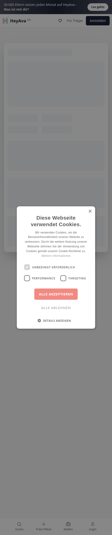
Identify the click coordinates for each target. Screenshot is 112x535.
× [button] (90, 211)
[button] (56, 320)
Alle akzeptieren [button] (56, 294)
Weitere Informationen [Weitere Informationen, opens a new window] (56, 255)
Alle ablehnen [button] (56, 307)
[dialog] (56, 267)
